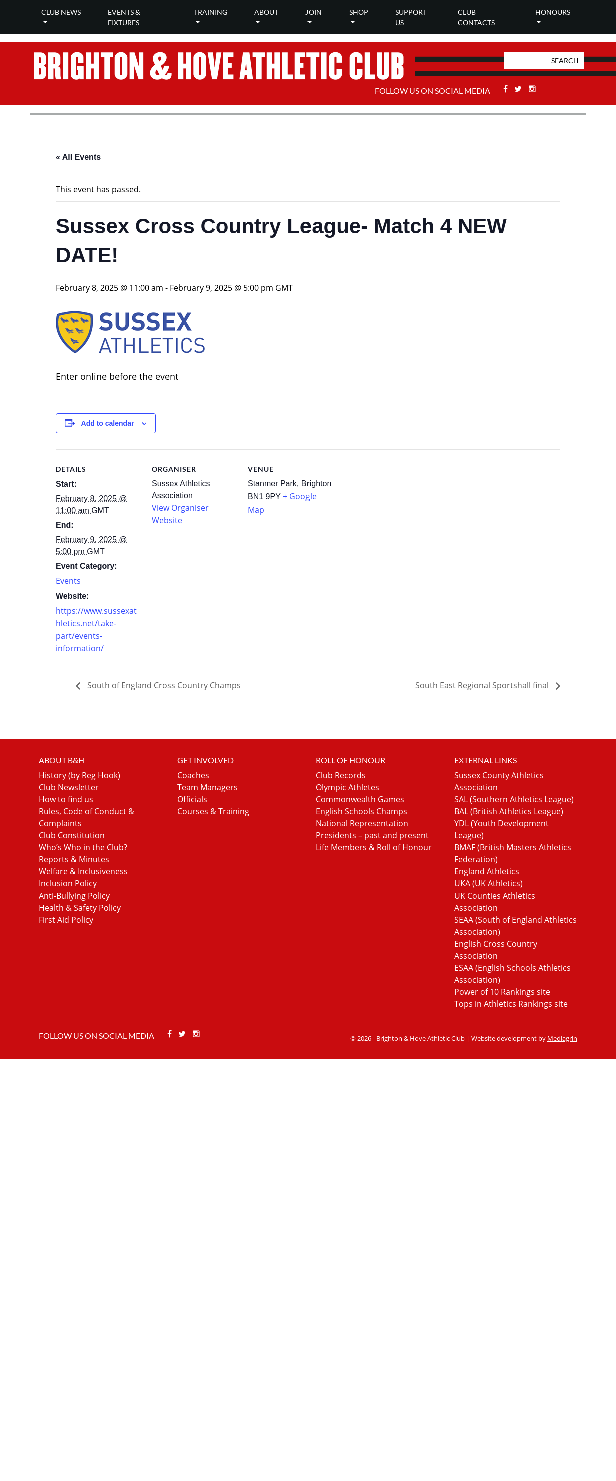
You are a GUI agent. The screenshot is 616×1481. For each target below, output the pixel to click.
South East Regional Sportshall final (483, 685)
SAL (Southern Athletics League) (514, 799)
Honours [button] (552, 12)
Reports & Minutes (74, 859)
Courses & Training (213, 811)
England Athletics (486, 871)
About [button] (266, 12)
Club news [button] (61, 12)
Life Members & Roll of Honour (374, 847)
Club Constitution (72, 835)
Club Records (341, 775)
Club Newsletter (69, 787)
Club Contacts (476, 17)
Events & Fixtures (124, 17)
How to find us (66, 799)
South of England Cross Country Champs (163, 685)
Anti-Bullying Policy (74, 895)
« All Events (78, 157)
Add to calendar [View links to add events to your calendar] (107, 423)
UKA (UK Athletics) (488, 883)
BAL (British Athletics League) (508, 811)
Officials (192, 799)
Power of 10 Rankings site (502, 991)
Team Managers (207, 787)
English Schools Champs (361, 811)
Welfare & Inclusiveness (83, 871)
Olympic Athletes (347, 787)
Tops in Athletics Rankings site (511, 1003)
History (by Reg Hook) (79, 775)
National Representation (362, 823)
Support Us (411, 17)
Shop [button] (358, 12)
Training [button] (210, 12)
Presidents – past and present (372, 835)
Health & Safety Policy (80, 907)
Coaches (193, 775)
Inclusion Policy (68, 883)
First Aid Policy (66, 919)
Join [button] (313, 12)
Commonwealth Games (360, 799)
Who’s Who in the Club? (83, 847)
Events (68, 580)
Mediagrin (562, 1038)
